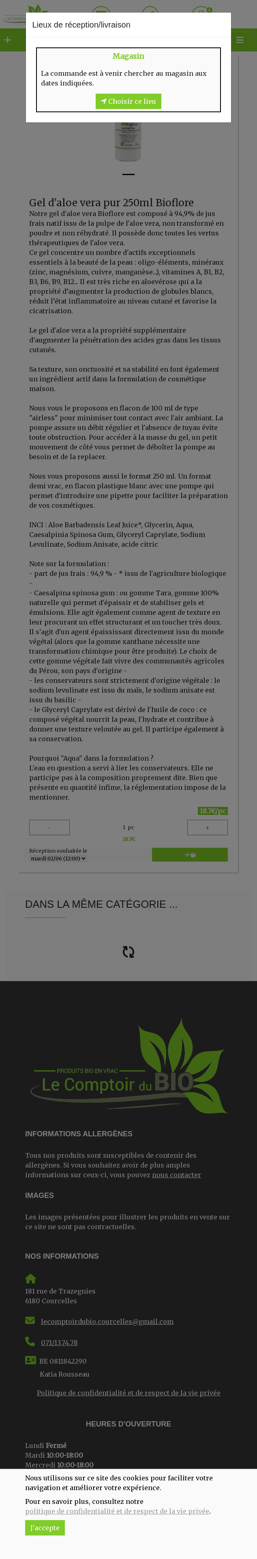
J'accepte (45, 1528)
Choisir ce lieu (128, 101)
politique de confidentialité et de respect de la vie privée (117, 1511)
